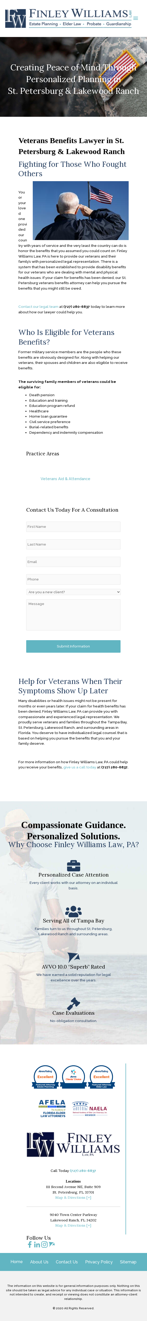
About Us (39, 1261)
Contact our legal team (38, 320)
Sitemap (128, 1261)
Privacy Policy (99, 1261)
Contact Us (67, 1261)
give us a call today (79, 781)
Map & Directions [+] (73, 1197)
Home (16, 1261)
